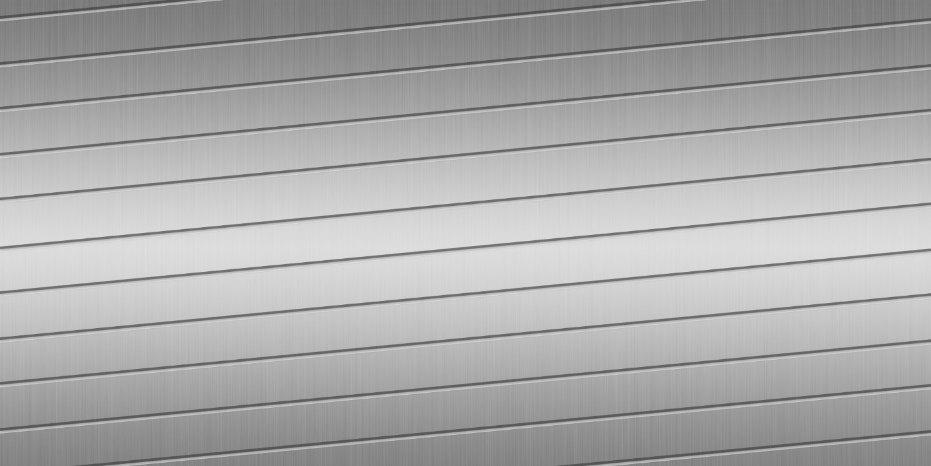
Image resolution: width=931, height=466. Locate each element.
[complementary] (892, 427)
